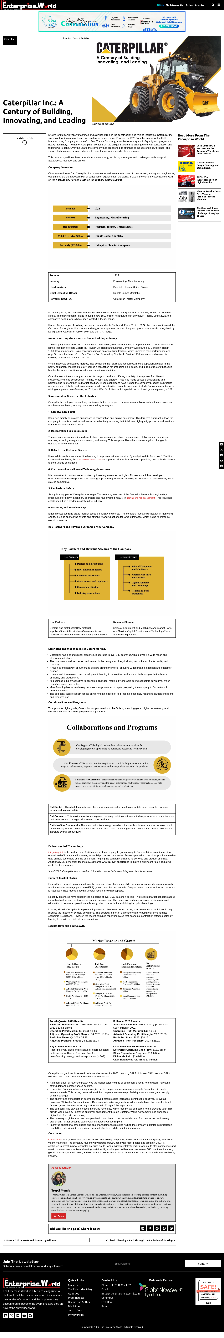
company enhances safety (91, 459)
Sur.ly (213, 1297)
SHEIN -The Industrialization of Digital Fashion (207, 180)
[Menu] (218, 4)
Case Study (11, 38)
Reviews (186, 4)
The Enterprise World (111, 1327)
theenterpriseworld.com (208, 1291)
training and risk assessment (142, 497)
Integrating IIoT (56, 852)
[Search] (213, 5)
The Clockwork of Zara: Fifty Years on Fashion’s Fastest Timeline (209, 195)
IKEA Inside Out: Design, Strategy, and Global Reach (208, 165)
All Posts (59, 1215)
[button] (143, 1228)
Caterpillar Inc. (56, 1139)
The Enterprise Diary (168, 4)
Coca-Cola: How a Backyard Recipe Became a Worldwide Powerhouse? (208, 149)
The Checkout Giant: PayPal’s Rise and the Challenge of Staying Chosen (208, 211)
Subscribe (199, 4)
